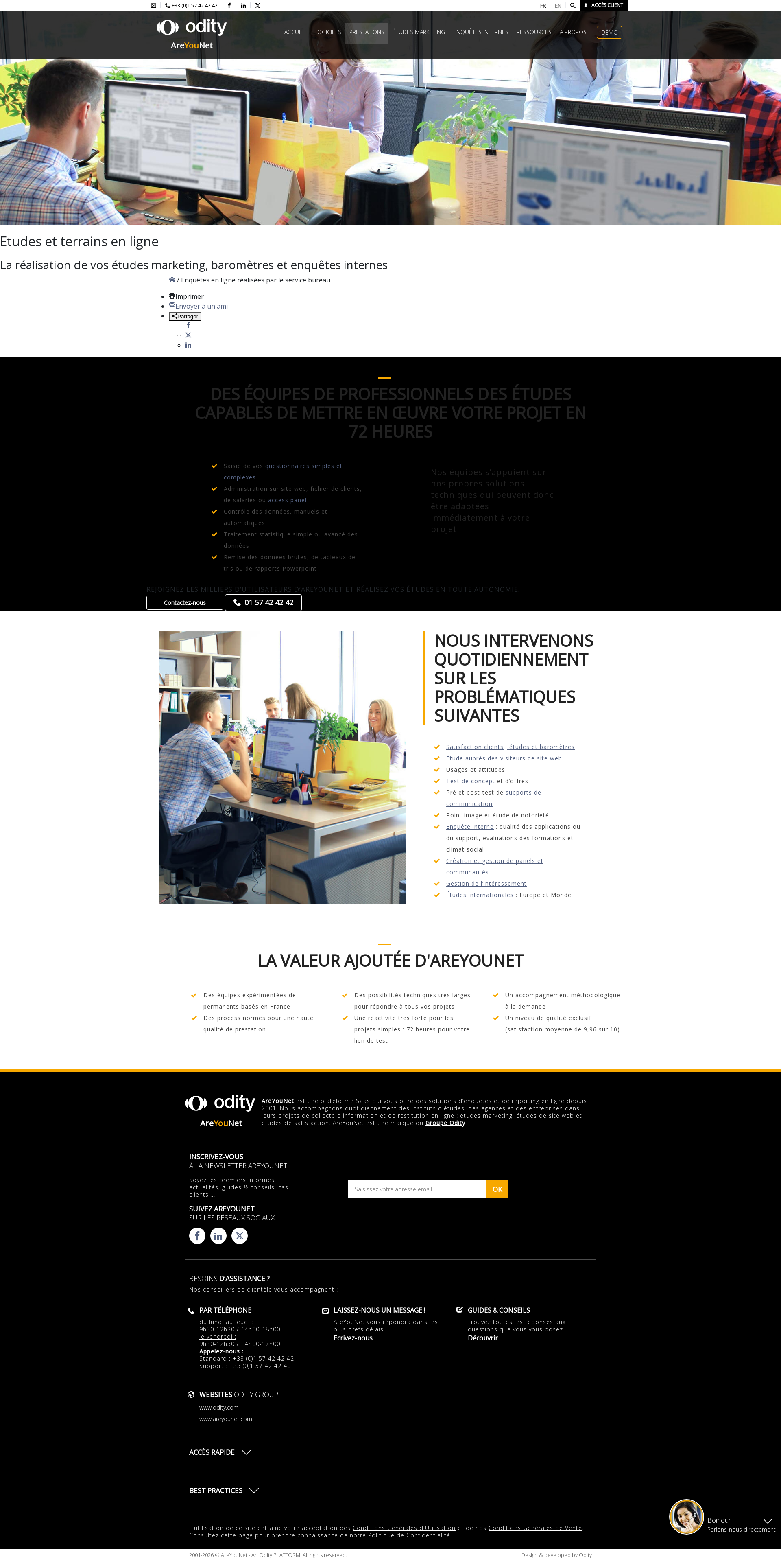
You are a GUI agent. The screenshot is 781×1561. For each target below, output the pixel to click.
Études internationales (480, 895)
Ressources (534, 32)
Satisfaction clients (475, 747)
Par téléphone (225, 1310)
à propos (573, 32)
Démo (609, 32)
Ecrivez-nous (353, 1337)
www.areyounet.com (225, 1419)
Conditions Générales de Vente (535, 1528)
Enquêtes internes (480, 32)
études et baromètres (541, 747)
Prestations (366, 32)
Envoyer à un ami (198, 306)
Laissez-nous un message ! (379, 1310)
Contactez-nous (185, 602)
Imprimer (186, 296)
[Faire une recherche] (573, 5)
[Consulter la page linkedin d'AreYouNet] (243, 5)
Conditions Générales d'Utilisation (404, 1528)
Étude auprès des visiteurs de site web (504, 758)
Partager (185, 316)
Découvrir (483, 1337)
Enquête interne (470, 826)
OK (497, 1189)
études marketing (419, 32)
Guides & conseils (499, 1310)
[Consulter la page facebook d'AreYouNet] (229, 5)
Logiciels (327, 32)
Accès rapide (212, 1452)
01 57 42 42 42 (268, 602)
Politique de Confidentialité (409, 1535)
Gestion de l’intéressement (486, 883)
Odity (585, 1555)
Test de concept (470, 781)
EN (558, 5)
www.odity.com (219, 1407)
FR (543, 5)
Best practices (215, 1490)
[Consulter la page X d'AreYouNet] (258, 5)
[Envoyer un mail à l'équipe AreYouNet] (153, 5)
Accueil (295, 32)
